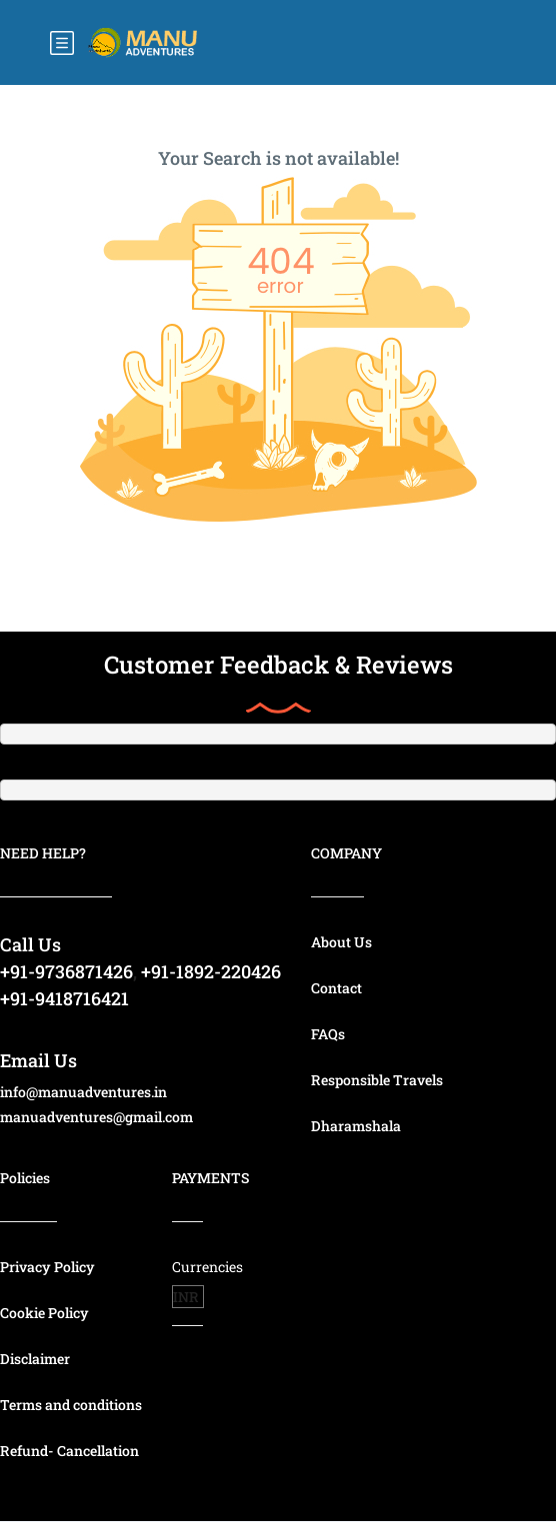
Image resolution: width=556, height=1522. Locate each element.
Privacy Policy (47, 1266)
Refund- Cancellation (69, 1450)
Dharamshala (356, 1125)
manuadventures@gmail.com (96, 1116)
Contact (336, 987)
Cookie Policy (44, 1312)
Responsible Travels (377, 1079)
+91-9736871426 (66, 971)
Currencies (207, 1266)
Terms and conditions (71, 1404)
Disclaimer (35, 1358)
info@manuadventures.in (83, 1091)
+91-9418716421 (64, 998)
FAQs (328, 1033)
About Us (341, 941)
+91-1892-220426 (211, 971)
